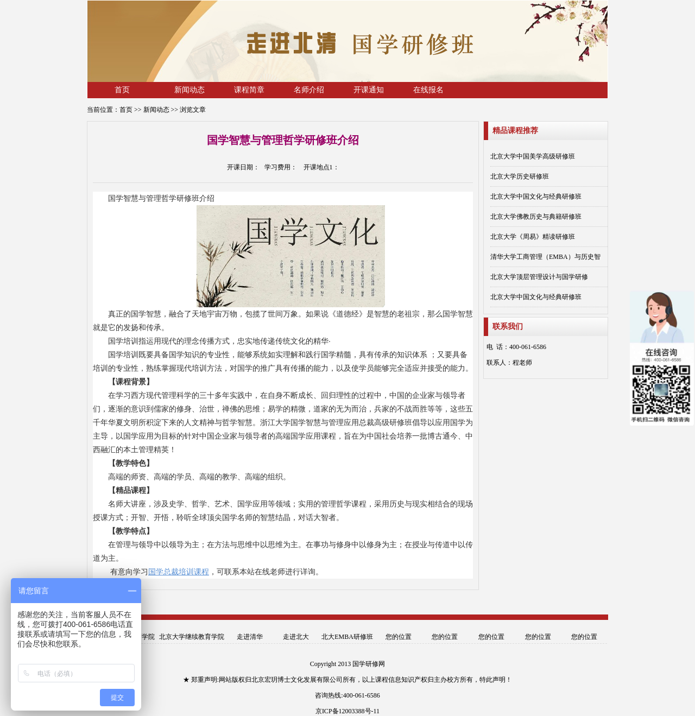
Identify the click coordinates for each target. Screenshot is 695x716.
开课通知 (368, 90)
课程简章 (249, 90)
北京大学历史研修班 (519, 176)
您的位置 (399, 637)
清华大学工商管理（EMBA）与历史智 (545, 257)
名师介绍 (309, 90)
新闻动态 (189, 90)
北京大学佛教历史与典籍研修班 (536, 216)
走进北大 (296, 637)
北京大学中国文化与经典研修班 (536, 196)
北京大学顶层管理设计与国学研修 (539, 277)
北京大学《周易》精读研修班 (532, 236)
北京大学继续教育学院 (191, 637)
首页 (122, 90)
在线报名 (428, 90)
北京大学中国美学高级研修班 (532, 156)
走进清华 (250, 637)
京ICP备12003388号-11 (347, 711)
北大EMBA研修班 (347, 637)
